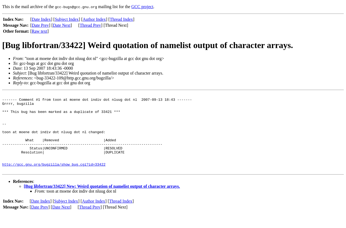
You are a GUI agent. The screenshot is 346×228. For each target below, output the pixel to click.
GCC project (142, 6)
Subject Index (67, 19)
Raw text (39, 31)
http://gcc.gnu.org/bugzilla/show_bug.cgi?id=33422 (53, 178)
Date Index (41, 19)
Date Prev (40, 25)
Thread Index (121, 19)
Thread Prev (90, 25)
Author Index (94, 19)
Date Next (62, 25)
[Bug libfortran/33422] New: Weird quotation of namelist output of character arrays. (102, 201)
